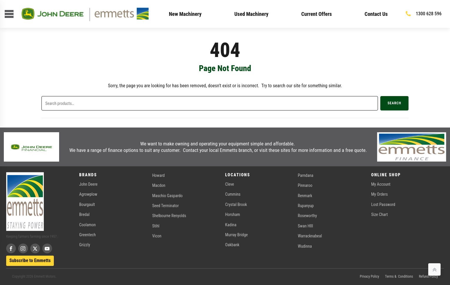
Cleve (229, 184)
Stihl (155, 226)
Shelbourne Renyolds (169, 215)
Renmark (305, 195)
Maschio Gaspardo (167, 195)
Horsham (232, 214)
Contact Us (376, 14)
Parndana (306, 175)
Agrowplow (88, 194)
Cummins (233, 194)
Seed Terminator (165, 205)
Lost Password (383, 204)
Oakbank (232, 244)
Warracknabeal (310, 236)
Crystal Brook (236, 204)
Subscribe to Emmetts (30, 260)
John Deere (88, 184)
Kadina (230, 224)
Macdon (158, 185)
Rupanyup (306, 205)
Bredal (84, 214)
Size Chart (379, 214)
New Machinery (185, 14)
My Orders (379, 194)
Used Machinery (251, 14)
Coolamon (87, 224)
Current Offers (316, 14)
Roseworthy (307, 215)
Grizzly (84, 244)
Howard (158, 175)
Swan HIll (305, 226)
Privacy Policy (369, 276)
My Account (380, 184)
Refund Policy (428, 276)
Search (394, 103)
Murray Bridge (236, 234)
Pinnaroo (305, 185)
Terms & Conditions (399, 276)
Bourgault (87, 204)
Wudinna (305, 246)
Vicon (156, 236)
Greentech (87, 234)
